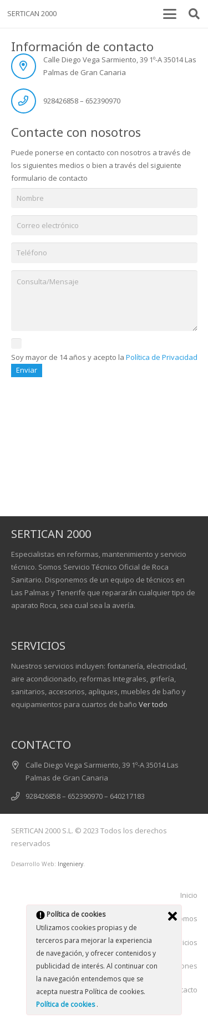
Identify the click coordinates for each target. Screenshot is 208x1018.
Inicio (188, 895)
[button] (169, 14)
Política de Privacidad (161, 357)
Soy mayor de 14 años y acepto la (104, 357)
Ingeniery (70, 864)
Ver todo (153, 704)
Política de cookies (66, 1004)
